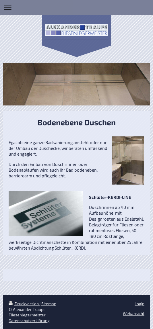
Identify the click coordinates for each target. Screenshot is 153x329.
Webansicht (133, 313)
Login (139, 303)
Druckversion (24, 303)
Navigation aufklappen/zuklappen (76, 7)
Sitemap (48, 303)
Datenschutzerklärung (29, 320)
